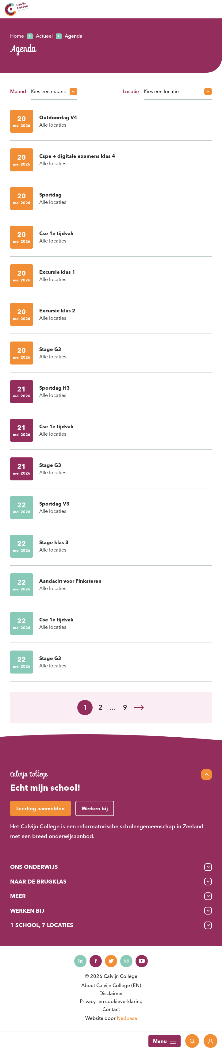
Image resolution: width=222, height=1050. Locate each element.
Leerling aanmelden (40, 808)
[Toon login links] (210, 1041)
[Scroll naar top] (206, 774)
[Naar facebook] (96, 961)
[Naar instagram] (126, 961)
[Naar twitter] (111, 961)
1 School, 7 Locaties (41, 925)
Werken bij (27, 910)
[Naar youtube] (142, 961)
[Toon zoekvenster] (192, 1041)
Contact (111, 1009)
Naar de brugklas (38, 881)
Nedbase (127, 1018)
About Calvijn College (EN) (111, 985)
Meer (18, 895)
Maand (18, 91)
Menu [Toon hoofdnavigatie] (164, 1041)
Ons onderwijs (34, 866)
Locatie (131, 91)
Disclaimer (111, 993)
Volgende (138, 707)
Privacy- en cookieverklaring (111, 1001)
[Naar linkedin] (80, 961)
